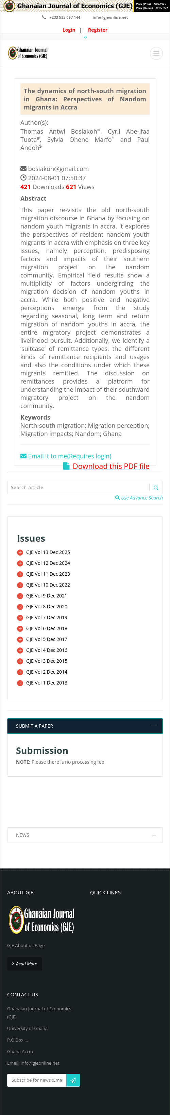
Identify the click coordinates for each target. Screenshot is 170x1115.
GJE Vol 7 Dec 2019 (46, 615)
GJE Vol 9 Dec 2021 (46, 594)
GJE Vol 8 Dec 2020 (46, 604)
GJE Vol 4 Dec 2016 (46, 646)
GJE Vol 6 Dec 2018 (46, 625)
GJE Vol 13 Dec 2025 (48, 551)
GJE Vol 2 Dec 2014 (46, 667)
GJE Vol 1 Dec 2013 (46, 678)
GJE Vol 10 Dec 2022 (48, 583)
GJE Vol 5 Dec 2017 (46, 636)
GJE (94, 1094)
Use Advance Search (139, 497)
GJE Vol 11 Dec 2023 (48, 573)
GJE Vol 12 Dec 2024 (48, 562)
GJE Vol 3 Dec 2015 (46, 657)
